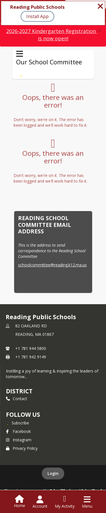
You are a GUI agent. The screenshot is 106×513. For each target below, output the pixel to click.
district (19, 391)
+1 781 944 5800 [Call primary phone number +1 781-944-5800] (30, 348)
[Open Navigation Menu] (87, 502)
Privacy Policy (22, 448)
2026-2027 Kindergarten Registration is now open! (51, 35)
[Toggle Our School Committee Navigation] (19, 54)
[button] (99, 31)
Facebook (18, 431)
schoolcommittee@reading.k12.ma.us (52, 265)
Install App (37, 16)
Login (53, 473)
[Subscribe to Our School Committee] (20, 73)
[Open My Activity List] (65, 502)
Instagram (18, 439)
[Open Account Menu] (40, 502)
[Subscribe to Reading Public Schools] (17, 423)
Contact (16, 398)
